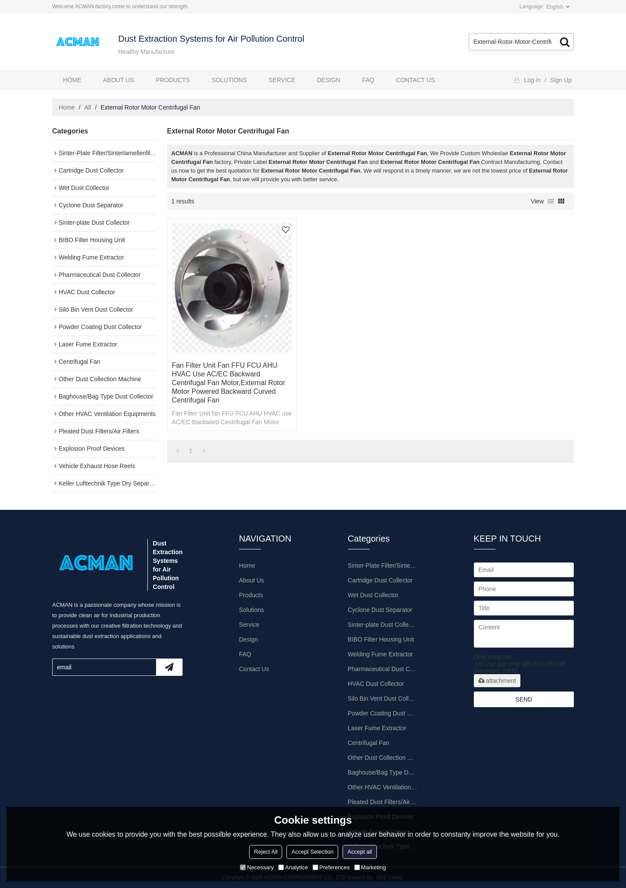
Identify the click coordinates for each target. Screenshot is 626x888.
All (87, 107)
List (551, 201)
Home (72, 79)
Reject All (265, 851)
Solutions (229, 79)
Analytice (293, 867)
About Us (118, 79)
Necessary (256, 867)
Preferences (331, 867)
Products (173, 79)
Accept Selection (312, 851)
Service (282, 79)
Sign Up (561, 79)
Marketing (370, 867)
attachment (497, 680)
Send (523, 699)
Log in (532, 79)
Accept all (359, 851)
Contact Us (415, 79)
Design (328, 79)
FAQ (368, 79)
